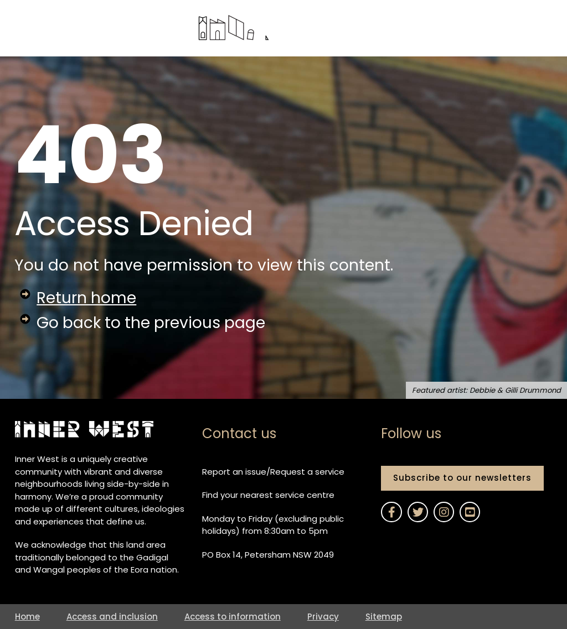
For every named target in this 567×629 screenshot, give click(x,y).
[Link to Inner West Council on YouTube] (469, 512)
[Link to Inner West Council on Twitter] (417, 512)
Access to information (232, 616)
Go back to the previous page (152, 322)
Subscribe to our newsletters (462, 478)
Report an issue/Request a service (273, 471)
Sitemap (383, 616)
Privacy (323, 616)
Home (27, 616)
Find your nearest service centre (268, 495)
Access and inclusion (112, 616)
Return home (87, 298)
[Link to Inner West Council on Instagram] (443, 512)
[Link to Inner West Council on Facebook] (391, 512)
